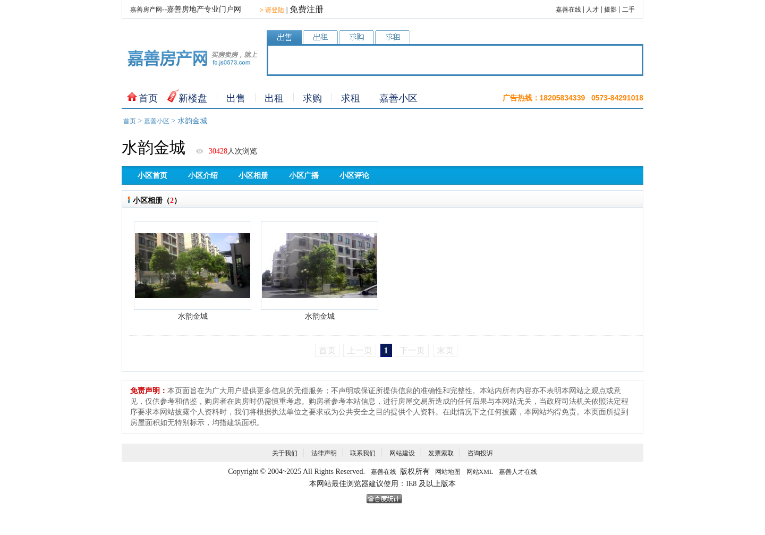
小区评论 (354, 176)
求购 (312, 98)
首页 (148, 98)
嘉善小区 (398, 98)
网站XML (480, 471)
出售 (235, 98)
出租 (274, 98)
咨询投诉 (480, 453)
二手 (628, 9)
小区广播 (304, 176)
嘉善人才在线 (518, 471)
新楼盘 (192, 98)
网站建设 (402, 453)
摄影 (610, 9)
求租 (350, 98)
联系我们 (363, 453)
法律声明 (324, 453)
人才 (592, 9)
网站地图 (448, 471)
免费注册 (307, 9)
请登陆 (272, 10)
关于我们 (285, 453)
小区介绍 (203, 176)
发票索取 (441, 453)
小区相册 (253, 176)
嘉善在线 (568, 9)
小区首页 (152, 176)
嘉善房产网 (146, 9)
